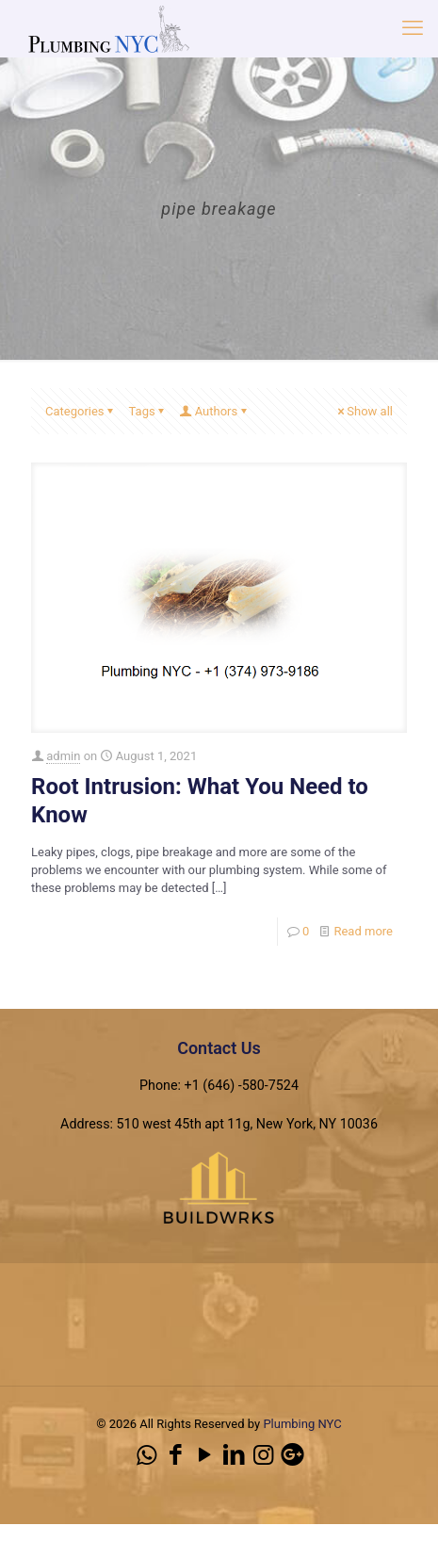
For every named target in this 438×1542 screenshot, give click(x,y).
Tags (148, 411)
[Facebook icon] (175, 1455)
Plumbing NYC (302, 1424)
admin (63, 756)
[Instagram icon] (263, 1455)
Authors (215, 411)
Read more (363, 931)
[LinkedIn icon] (234, 1455)
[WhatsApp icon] (146, 1455)
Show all (363, 411)
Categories (81, 411)
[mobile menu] (413, 28)
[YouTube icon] (205, 1455)
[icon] (292, 1455)
